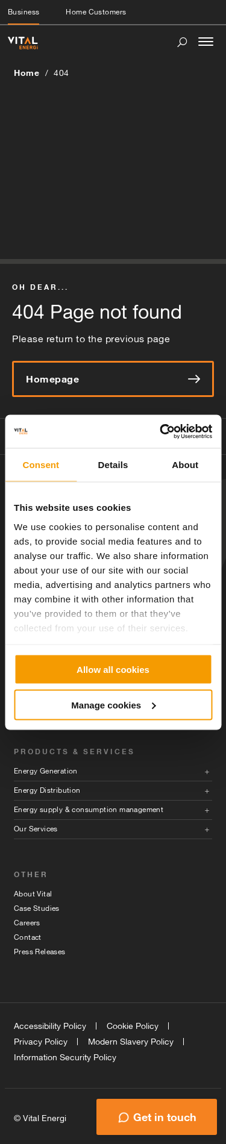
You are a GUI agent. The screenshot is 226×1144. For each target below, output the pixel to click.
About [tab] (185, 465)
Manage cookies (113, 704)
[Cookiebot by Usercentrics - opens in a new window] (161, 431)
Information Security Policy (65, 1057)
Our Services (36, 829)
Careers (27, 923)
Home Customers (96, 12)
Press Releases (40, 952)
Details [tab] (113, 465)
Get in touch (164, 1117)
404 (61, 73)
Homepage (113, 379)
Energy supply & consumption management (88, 809)
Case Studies (37, 908)
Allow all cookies (113, 669)
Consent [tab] (40, 465)
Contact (28, 937)
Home (26, 72)
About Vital (33, 894)
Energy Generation (46, 771)
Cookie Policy (133, 1026)
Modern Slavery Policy (131, 1041)
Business (23, 12)
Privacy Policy (40, 1041)
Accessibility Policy (50, 1026)
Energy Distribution (47, 790)
